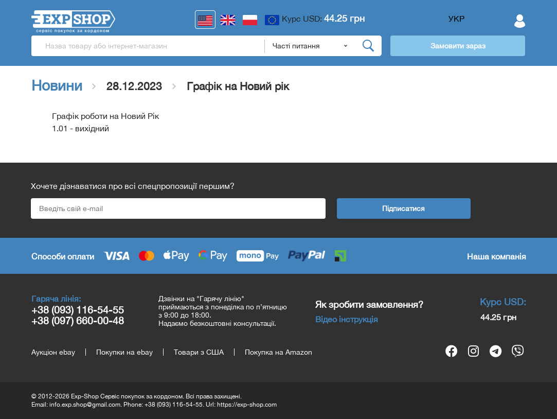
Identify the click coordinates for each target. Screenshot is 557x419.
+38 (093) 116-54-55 (77, 310)
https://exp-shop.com (247, 404)
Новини (56, 85)
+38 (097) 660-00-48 (77, 320)
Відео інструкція (346, 319)
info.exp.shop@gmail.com (84, 404)
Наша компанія (496, 256)
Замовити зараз (458, 46)
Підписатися (403, 208)
